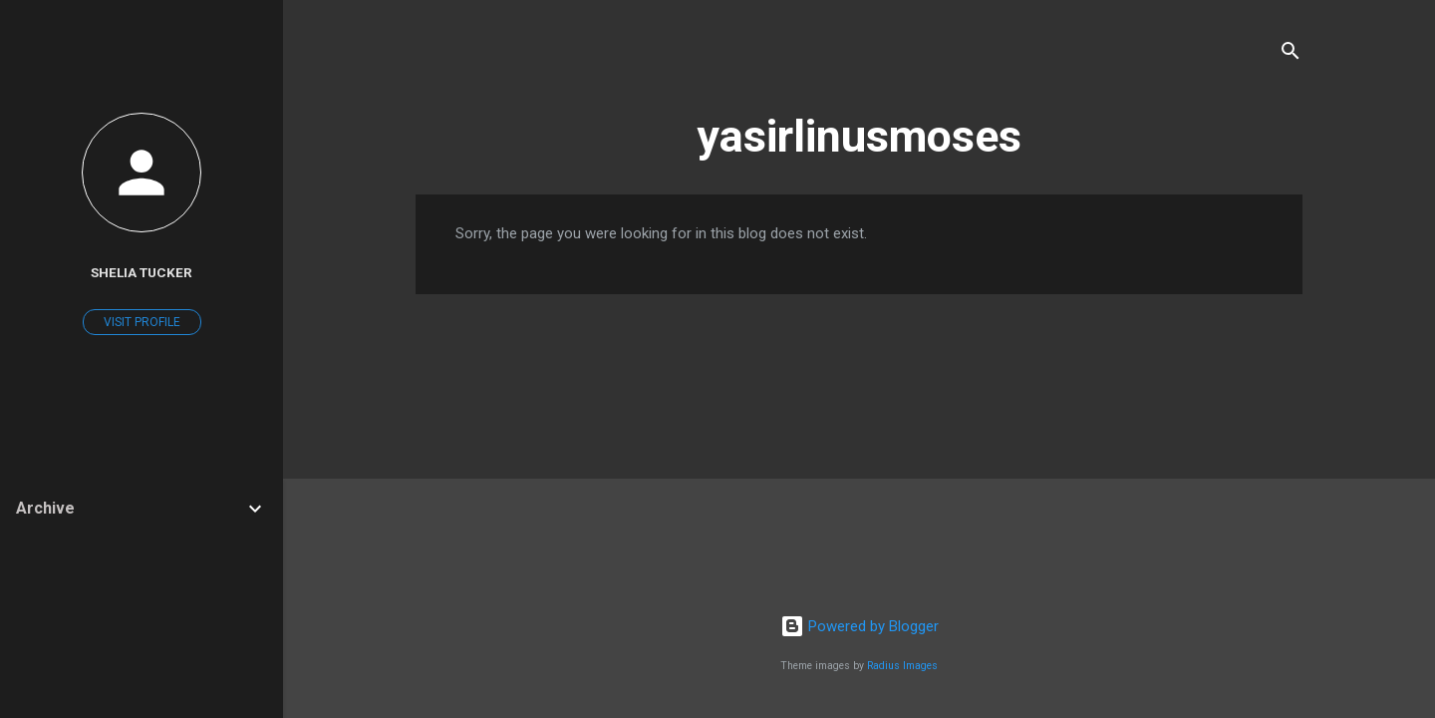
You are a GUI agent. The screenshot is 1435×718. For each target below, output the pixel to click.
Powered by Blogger (859, 626)
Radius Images (902, 665)
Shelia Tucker (141, 272)
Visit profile (142, 322)
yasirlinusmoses (859, 136)
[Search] (1290, 54)
